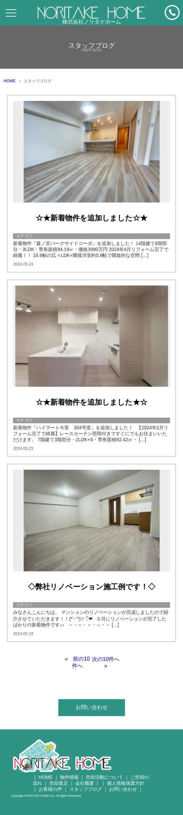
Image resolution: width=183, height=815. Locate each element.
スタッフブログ (85, 789)
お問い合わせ (92, 707)
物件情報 (69, 777)
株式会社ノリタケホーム (91, 22)
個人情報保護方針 (125, 783)
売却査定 (58, 783)
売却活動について (104, 777)
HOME (10, 81)
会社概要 (84, 783)
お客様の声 (50, 789)
